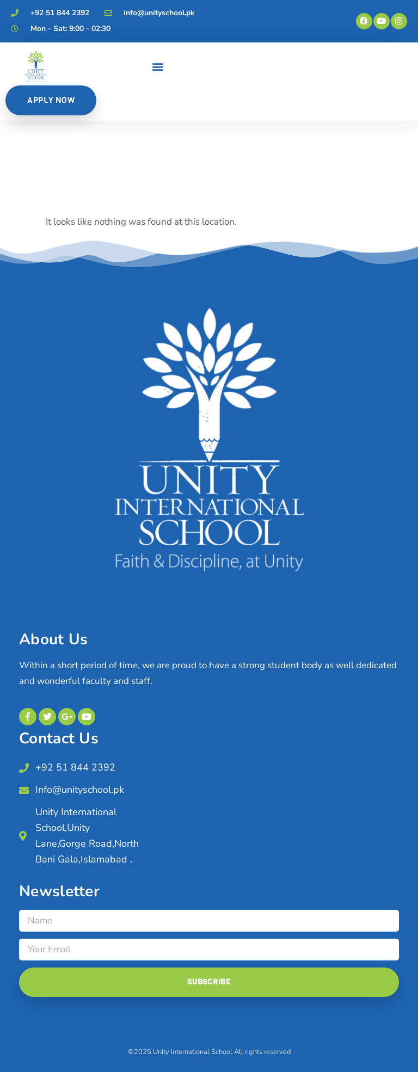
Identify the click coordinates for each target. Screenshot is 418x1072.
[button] (158, 67)
